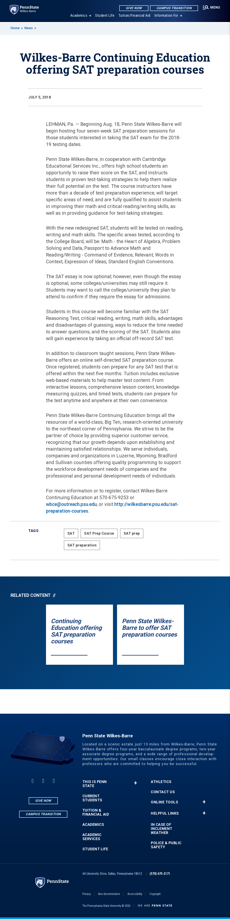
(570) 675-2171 (160, 874)
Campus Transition (174, 8)
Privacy (86, 894)
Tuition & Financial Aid (95, 812)
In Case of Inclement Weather (161, 829)
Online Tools (164, 802)
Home (15, 28)
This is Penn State (94, 784)
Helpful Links (165, 813)
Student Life (104, 16)
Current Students (92, 798)
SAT (71, 533)
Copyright (155, 894)
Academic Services (92, 837)
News (28, 28)
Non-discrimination (109, 894)
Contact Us (163, 792)
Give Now (134, 8)
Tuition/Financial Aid (134, 16)
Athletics (161, 782)
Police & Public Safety (166, 845)
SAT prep (132, 533)
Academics (79, 16)
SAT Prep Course (99, 533)
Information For (166, 16)
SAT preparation (82, 545)
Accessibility (134, 894)
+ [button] (135, 783)
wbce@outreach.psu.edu (71, 504)
